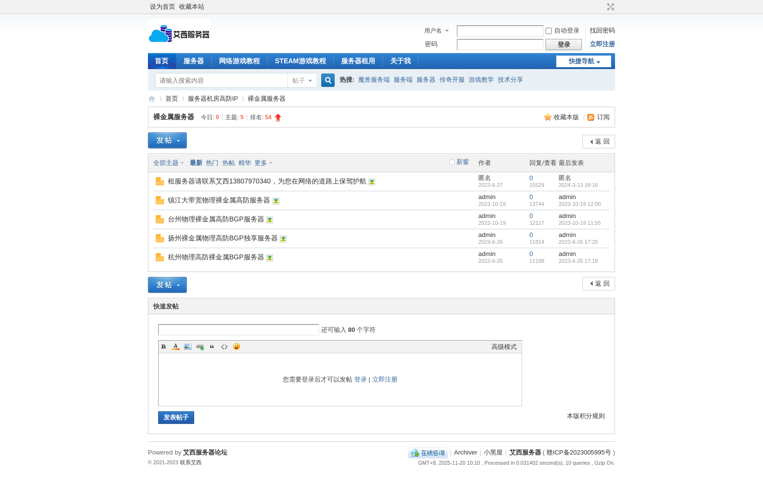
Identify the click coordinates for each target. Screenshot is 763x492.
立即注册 (602, 44)
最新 (196, 162)
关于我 (400, 61)
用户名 (433, 30)
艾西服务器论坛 (205, 452)
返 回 (602, 141)
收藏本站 (191, 6)
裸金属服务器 (267, 98)
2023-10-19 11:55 (580, 223)
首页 (161, 61)
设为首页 (162, 6)
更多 (260, 162)
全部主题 (166, 162)
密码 (431, 44)
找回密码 (602, 30)
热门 (212, 162)
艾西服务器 (152, 98)
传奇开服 (452, 79)
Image (188, 346)
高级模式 (504, 346)
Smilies (236, 346)
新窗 (462, 161)
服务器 (193, 61)
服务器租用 (358, 61)
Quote (212, 346)
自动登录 (562, 30)
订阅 (603, 117)
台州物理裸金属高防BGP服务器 (216, 219)
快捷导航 (581, 61)
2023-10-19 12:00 (580, 204)
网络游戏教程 (239, 61)
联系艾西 (190, 462)
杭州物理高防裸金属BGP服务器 (216, 257)
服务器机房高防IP (213, 98)
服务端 (403, 79)
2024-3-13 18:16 (578, 185)
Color (176, 346)
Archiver (465, 452)
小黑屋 (493, 452)
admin (486, 196)
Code (224, 346)
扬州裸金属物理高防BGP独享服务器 (223, 238)
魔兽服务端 (374, 79)
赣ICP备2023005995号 (578, 452)
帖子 (298, 80)
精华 (244, 162)
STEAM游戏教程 (300, 61)
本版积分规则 (586, 415)
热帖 (228, 162)
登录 (360, 379)
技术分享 (510, 79)
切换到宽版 (609, 6)
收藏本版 (567, 117)
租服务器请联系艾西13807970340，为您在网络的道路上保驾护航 (267, 181)
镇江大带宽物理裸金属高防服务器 (219, 200)
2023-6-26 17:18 (578, 261)
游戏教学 (481, 79)
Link (200, 346)
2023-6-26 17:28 (578, 242)
